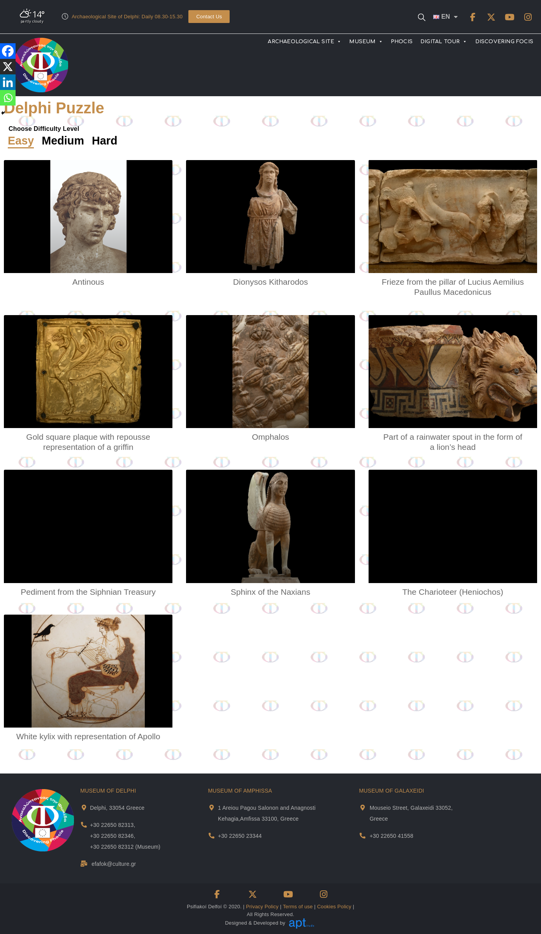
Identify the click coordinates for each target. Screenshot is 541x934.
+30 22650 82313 (111, 825)
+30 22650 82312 (111, 847)
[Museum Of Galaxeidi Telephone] (362, 836)
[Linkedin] (8, 82)
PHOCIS (402, 41)
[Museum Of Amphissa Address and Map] (211, 808)
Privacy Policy (262, 906)
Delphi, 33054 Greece (117, 808)
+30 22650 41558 (391, 836)
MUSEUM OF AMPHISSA (240, 791)
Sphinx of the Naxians (270, 591)
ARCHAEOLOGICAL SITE (304, 41)
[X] (8, 66)
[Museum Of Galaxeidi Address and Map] (362, 808)
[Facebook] (8, 51)
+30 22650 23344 (240, 836)
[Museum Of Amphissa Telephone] (211, 836)
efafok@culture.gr (113, 864)
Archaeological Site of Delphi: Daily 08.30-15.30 (127, 16)
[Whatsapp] (8, 98)
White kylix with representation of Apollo (88, 736)
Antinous (88, 281)
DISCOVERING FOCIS (504, 41)
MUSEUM (366, 41)
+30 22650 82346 (111, 836)
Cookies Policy (334, 906)
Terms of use (298, 906)
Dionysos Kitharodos (270, 281)
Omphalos (270, 436)
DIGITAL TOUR (443, 41)
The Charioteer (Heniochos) (452, 591)
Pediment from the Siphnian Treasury (88, 591)
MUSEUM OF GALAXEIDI (391, 791)
